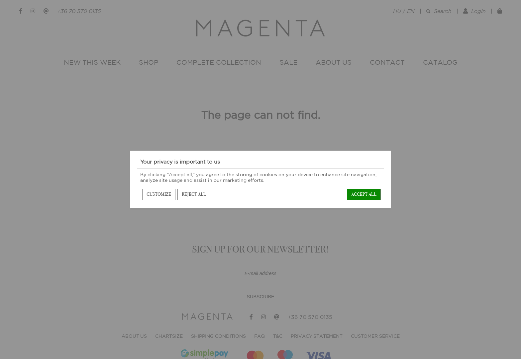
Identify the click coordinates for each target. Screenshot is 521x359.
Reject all (194, 194)
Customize (159, 194)
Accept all (363, 194)
